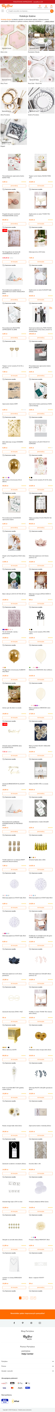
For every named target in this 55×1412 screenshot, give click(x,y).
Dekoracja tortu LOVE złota (37, 252)
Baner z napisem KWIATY (36, 1278)
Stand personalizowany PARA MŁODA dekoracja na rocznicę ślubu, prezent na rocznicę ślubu (40, 329)
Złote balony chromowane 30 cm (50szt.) (12, 480)
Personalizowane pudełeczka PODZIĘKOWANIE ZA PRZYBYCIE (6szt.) (12, 823)
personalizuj (14, 185)
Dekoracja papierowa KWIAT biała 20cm (14, 898)
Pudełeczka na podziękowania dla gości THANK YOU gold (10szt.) (40, 936)
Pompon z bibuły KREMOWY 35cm (39, 1240)
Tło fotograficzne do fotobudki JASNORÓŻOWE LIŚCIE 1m (11, 253)
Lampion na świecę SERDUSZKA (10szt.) (12, 1278)
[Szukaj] (28, 11)
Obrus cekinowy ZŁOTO (9, 1050)
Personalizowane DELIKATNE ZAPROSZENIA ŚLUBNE (11, 329)
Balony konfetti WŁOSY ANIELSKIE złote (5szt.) (39, 746)
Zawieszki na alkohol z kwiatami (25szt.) (14, 1164)
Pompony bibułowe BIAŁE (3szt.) (38, 1202)
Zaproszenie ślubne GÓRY (10, 404)
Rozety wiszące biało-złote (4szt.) (12, 1126)
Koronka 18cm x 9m (35, 1164)
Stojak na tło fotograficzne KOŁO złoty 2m (13, 556)
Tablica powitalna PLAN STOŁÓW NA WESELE (40, 518)
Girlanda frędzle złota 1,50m (37, 860)
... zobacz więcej (49, 21)
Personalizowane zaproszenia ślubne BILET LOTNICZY (40, 367)
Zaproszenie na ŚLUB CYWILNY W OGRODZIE (39, 442)
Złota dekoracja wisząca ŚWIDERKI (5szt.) (12, 442)
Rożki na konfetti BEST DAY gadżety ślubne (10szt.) (13, 1088)
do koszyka (40, 185)
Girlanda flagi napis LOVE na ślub (12, 1202)
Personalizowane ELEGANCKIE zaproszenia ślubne (11, 518)
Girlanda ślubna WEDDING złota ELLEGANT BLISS (12, 746)
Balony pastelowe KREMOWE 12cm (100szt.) (39, 708)
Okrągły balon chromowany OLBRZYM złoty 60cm (13, 670)
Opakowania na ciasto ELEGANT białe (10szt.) (40, 291)
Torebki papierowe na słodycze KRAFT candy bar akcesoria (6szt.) (13, 860)
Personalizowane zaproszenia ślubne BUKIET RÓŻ (13, 177)
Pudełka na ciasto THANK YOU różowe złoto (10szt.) (40, 1012)
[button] (40, 7)
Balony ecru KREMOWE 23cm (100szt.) (40, 670)
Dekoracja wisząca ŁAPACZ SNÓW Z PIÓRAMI (40, 594)
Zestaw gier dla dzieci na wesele (11, 708)
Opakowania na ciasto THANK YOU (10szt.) (39, 215)
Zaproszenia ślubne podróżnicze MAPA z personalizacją (40, 405)
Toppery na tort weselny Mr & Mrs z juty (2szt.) (13, 367)
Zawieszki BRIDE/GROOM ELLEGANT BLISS (13, 784)
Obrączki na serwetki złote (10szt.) (12, 1240)
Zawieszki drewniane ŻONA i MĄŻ (12, 1012)
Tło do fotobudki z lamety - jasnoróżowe (10, 632)
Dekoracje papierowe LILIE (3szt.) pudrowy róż (38, 556)
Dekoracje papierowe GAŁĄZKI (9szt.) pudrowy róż (40, 974)
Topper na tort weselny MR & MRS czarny (39, 632)
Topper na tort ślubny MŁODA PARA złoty (40, 177)
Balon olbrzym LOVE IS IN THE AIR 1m (14, 594)
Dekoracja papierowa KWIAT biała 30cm (14, 936)
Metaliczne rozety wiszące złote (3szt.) (40, 1050)
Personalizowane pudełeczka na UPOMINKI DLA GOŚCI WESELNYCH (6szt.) (13, 291)
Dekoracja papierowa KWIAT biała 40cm (41, 898)
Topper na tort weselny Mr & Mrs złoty (40, 480)
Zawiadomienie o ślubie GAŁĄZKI (39, 822)
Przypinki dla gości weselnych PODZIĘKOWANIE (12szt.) (11, 215)
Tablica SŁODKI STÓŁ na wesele (38, 784)
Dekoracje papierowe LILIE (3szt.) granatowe (12, 974)
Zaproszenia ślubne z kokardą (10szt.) (40, 1126)
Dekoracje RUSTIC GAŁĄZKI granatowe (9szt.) (40, 1088)
